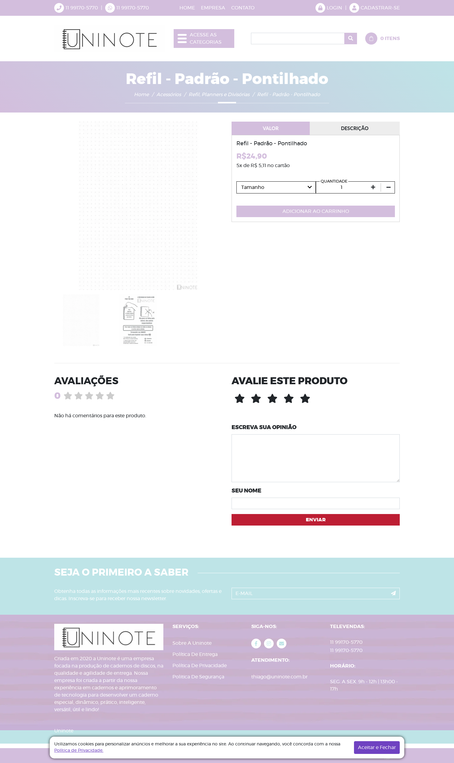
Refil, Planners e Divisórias (219, 94)
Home (141, 94)
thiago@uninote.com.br (279, 676)
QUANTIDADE (334, 181)
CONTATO (243, 7)
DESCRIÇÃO (355, 128)
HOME (187, 7)
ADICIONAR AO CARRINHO (315, 211)
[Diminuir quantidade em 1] (388, 187)
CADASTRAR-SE (374, 8)
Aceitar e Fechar (377, 747)
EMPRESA (213, 7)
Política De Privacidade (199, 665)
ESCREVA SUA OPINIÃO (264, 427)
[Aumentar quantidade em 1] (373, 187)
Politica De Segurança (198, 676)
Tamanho (252, 187)
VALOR (271, 128)
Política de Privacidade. (78, 750)
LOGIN (328, 8)
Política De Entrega (195, 654)
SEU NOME (246, 491)
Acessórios (168, 94)
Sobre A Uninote (192, 643)
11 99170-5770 (132, 7)
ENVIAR (316, 519)
